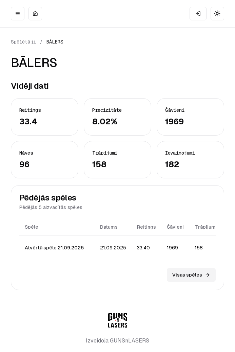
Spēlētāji (23, 42)
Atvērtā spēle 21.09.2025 (54, 247)
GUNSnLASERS (129, 340)
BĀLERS (54, 42)
